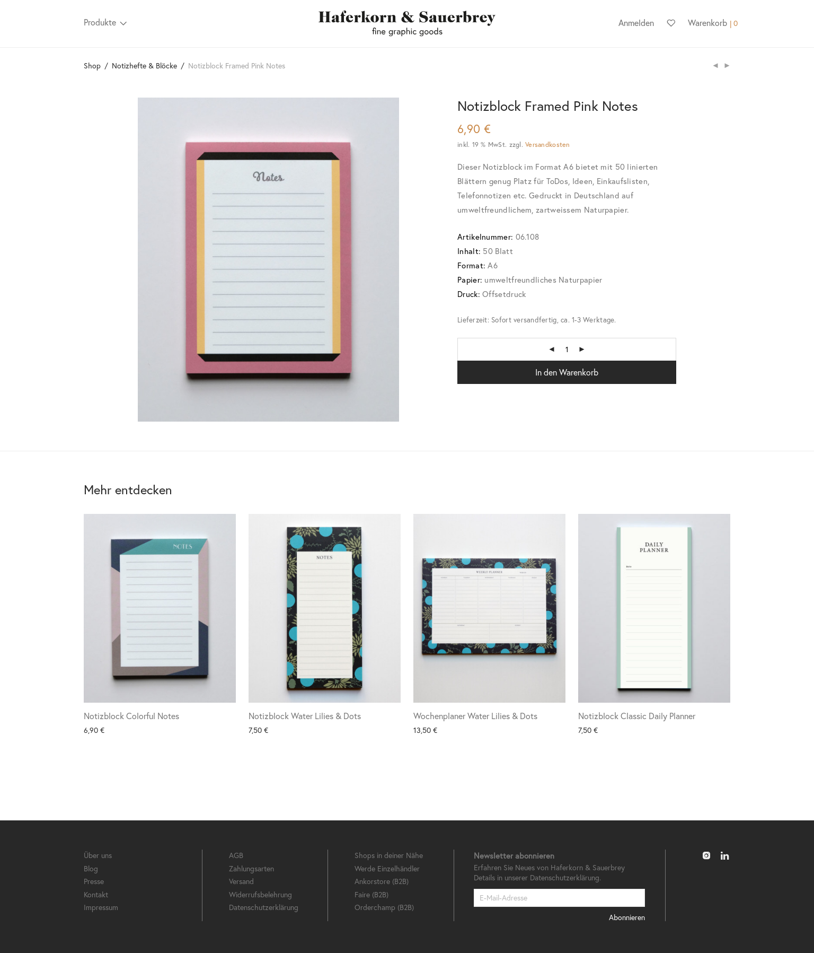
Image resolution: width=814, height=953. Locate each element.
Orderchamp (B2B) (384, 907)
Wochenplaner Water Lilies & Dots (475, 715)
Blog (91, 868)
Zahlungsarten (251, 868)
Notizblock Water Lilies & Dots (305, 715)
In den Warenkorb (566, 372)
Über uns (98, 855)
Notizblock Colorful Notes (131, 715)
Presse (94, 881)
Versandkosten (547, 144)
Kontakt (96, 894)
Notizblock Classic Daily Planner (636, 715)
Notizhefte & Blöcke (144, 65)
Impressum (101, 907)
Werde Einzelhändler (387, 868)
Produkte (100, 22)
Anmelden (636, 22)
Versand (241, 881)
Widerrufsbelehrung (260, 894)
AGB (236, 855)
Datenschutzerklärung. (565, 877)
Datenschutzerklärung (263, 907)
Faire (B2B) (371, 894)
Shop (92, 65)
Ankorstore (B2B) (382, 881)
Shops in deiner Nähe (389, 855)
